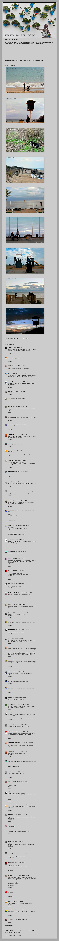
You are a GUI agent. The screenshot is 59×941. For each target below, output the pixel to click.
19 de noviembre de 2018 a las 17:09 (19, 373)
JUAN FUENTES (11, 434)
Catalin (9, 391)
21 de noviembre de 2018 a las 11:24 (22, 629)
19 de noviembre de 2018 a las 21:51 (19, 415)
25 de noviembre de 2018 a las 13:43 (21, 814)
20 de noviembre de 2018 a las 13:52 (19, 539)
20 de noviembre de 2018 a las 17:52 (21, 583)
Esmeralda (10, 424)
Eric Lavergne (10, 919)
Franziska (10, 659)
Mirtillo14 (9, 373)
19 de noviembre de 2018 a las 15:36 (17, 347)
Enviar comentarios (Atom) (15, 932)
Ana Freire (10, 539)
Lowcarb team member (12, 891)
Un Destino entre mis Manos (13, 742)
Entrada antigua (32, 930)
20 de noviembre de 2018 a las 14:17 (20, 551)
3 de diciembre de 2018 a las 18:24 (16, 901)
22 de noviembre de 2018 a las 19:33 (22, 704)
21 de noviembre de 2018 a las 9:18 (18, 621)
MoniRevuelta (10, 460)
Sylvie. (9, 679)
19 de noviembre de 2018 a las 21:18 (20, 406)
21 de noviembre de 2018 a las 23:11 (19, 697)
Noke (9, 771)
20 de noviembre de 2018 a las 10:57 (20, 500)
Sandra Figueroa (11, 481)
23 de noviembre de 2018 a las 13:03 (26, 742)
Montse (9, 841)
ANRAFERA (10, 781)
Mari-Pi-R (9, 621)
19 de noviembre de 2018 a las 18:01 (22, 381)
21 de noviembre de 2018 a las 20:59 (18, 679)
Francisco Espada (11, 875)
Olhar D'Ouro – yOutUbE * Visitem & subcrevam (17, 534)
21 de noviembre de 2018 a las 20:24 (18, 671)
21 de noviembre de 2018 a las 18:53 (18, 646)
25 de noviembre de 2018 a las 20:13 (18, 841)
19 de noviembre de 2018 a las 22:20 (19, 424)
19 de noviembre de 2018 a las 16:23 (18, 365)
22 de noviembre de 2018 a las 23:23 (20, 724)
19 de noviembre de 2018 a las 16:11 (23, 357)
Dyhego (9, 909)
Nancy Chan (10, 551)
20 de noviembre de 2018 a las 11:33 (25, 525)
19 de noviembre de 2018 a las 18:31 (18, 391)
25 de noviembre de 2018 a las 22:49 (18, 862)
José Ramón (10, 724)
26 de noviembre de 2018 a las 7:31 (22, 875)
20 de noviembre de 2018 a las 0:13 (20, 460)
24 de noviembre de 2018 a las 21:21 (18, 760)
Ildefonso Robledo (11, 612)
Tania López (10, 406)
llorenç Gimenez (11, 712)
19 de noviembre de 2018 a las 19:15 (18, 398)
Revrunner (10, 697)
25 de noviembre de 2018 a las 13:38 (26, 804)
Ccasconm (10, 490)
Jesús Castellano (11, 471)
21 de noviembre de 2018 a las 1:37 (25, 592)
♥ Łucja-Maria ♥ (11, 824)
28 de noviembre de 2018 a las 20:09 (24, 891)
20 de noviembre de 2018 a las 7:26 (21, 481)
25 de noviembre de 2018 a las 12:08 (20, 781)
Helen (9, 646)
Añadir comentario (9, 925)
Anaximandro (10, 500)
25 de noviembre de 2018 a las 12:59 (17, 791)
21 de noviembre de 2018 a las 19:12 (19, 659)
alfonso (9, 570)
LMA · (9, 577)
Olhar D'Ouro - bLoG (11, 531)
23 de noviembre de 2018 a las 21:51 (21, 751)
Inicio (21, 930)
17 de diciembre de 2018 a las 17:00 (20, 919)
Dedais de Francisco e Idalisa (13, 518)
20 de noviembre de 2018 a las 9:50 (19, 490)
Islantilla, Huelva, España (13, 341)
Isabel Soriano (10, 814)
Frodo (9, 791)
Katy (9, 901)
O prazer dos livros (11, 520)
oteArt (9, 638)
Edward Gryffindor (11, 704)
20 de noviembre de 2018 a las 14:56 (18, 558)
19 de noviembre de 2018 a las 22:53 (21, 434)
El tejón (9, 398)
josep (9, 347)
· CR (12, 577)
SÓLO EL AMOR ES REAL (13, 592)
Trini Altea (10, 415)
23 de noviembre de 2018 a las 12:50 (22, 731)
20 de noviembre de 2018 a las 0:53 (21, 471)
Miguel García (10, 583)
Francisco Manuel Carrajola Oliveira (15, 510)
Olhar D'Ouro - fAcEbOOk (12, 533)
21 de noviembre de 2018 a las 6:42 (19, 604)
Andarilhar (10, 517)
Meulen (9, 760)
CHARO (9, 365)
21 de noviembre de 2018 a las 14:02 (17, 638)
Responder (10, 353)
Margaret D (10, 604)
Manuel (9, 852)
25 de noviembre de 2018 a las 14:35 (21, 824)
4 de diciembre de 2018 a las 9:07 (17, 909)
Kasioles (9, 558)
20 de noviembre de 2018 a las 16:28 (18, 570)
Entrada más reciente (9, 930)
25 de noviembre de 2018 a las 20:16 (18, 852)
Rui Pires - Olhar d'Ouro (12, 525)
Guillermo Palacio (11, 629)
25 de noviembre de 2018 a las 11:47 (17, 771)
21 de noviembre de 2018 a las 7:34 (22, 612)
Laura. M (9, 671)
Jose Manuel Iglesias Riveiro (13, 804)
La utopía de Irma (11, 731)
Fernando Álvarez (11, 381)
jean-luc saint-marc (12, 357)
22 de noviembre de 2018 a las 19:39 (21, 712)
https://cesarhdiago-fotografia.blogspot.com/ (17, 450)
